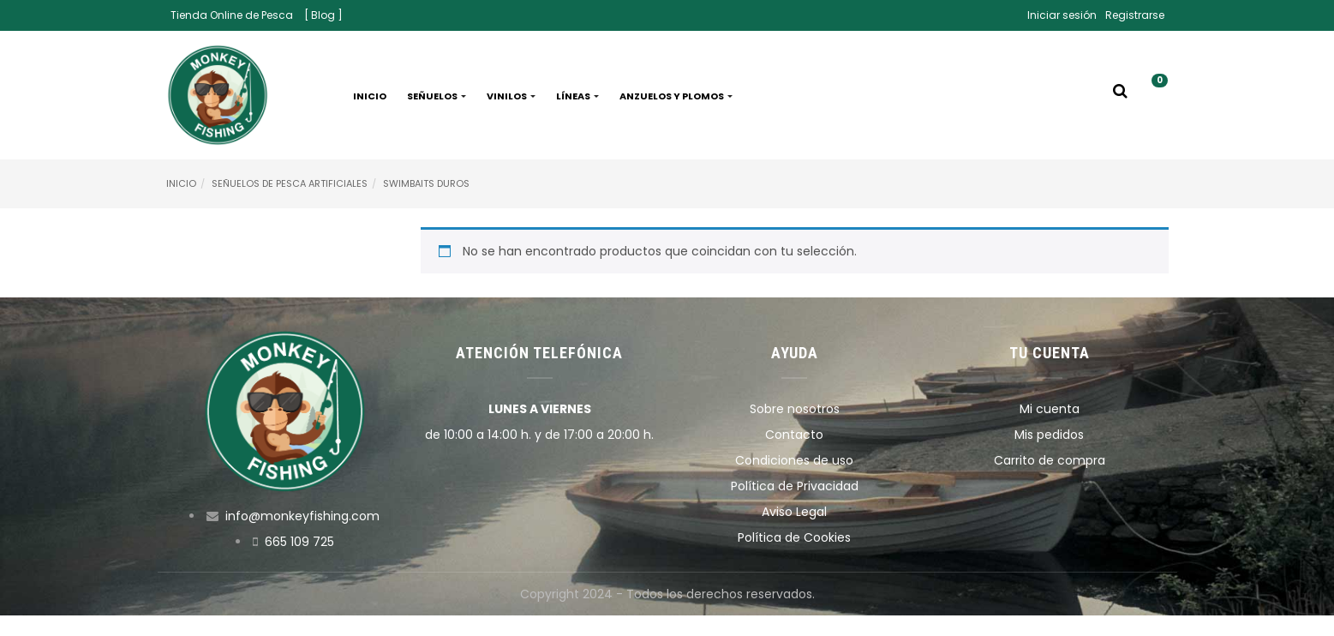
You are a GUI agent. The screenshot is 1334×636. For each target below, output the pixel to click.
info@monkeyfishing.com (302, 516)
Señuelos (436, 96)
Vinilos (511, 96)
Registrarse (1134, 15)
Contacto (794, 434)
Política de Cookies (794, 537)
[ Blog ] (323, 15)
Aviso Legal (794, 511)
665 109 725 (299, 541)
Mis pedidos (1049, 434)
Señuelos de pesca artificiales (290, 183)
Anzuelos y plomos (676, 96)
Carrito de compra (1049, 460)
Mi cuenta (1050, 408)
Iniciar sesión (1062, 15)
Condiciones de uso (794, 460)
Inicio (369, 96)
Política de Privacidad (794, 486)
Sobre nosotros (795, 408)
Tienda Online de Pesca (231, 15)
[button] (1153, 96)
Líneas (577, 96)
